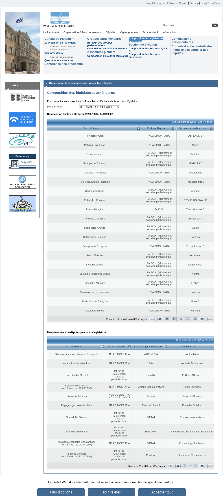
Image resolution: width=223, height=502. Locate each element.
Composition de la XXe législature (107, 48)
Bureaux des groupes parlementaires (99, 44)
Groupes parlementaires (104, 38)
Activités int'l (150, 32)
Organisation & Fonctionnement (82, 32)
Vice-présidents (53, 53)
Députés (111, 32)
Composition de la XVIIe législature (107, 56)
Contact (183, 3)
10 (167, 319)
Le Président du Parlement (60, 42)
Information (169, 32)
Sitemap (194, 3)
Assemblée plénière (101, 52)
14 (195, 319)
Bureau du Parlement (59, 38)
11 (174, 319)
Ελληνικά (172, 3)
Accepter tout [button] (162, 492)
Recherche (170, 25)
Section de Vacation (143, 44)
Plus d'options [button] (61, 492)
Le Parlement (51, 32)
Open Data (214, 3)
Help (203, 3)
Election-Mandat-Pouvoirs (62, 46)
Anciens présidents (59, 49)
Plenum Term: (54, 106)
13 (187, 319)
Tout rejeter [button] (111, 492)
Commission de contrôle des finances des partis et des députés (192, 50)
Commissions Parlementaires (182, 40)
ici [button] (171, 482)
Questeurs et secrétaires (58, 60)
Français (160, 3)
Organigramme (129, 32)
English (150, 3)
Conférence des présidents (63, 64)
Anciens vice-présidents (61, 57)
